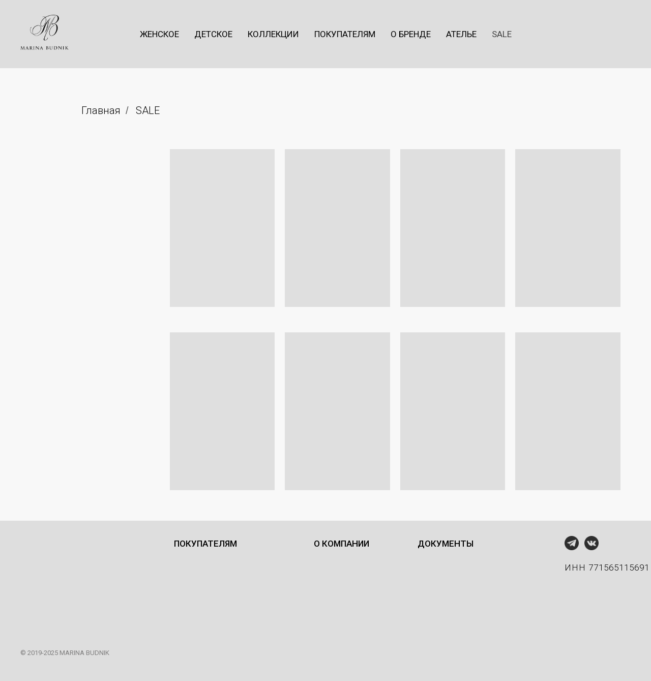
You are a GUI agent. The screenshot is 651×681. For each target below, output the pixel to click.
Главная (101, 110)
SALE (148, 110)
